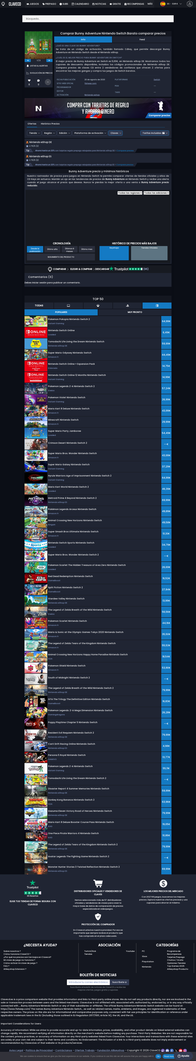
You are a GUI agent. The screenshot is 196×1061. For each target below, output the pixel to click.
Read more (169, 1056)
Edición (63, 133)
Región (48, 133)
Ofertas (32, 123)
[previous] (28, 60)
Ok (158, 1056)
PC (143, 958)
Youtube (130, 958)
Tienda (33, 133)
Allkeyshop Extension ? (15, 975)
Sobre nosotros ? (12, 958)
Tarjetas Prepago (176, 964)
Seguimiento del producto (61, 264)
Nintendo (146, 973)
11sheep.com (90, 83)
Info (83, 39)
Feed (142, 39)
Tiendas (88, 960)
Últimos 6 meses (69, 256)
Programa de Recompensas (174, 960)
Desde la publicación (35, 256)
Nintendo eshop (92, 95)
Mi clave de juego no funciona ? (19, 966)
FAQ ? (6, 972)
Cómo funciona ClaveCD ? (17, 960)
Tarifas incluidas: (154, 133)
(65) (129, 276)
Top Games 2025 (175, 972)
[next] (49, 60)
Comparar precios (125, 154)
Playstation (148, 968)
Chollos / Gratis (175, 966)
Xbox (144, 963)
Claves (114, 133)
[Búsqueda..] (98, 18)
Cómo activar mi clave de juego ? (20, 970)
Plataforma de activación (88, 133)
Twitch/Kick (90, 958)
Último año (52, 256)
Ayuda (183, 1056)
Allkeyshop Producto (177, 975)
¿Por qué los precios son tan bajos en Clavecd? (27, 964)
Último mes (86, 256)
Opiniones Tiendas (176, 970)
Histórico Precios (50, 123)
